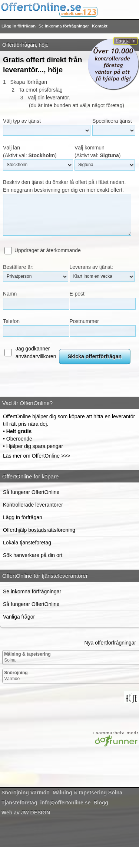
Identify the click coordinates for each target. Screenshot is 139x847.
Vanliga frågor (19, 617)
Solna (27, 657)
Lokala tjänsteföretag (27, 543)
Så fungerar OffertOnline (31, 492)
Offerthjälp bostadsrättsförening (39, 530)
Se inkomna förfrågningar (64, 26)
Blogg (100, 802)
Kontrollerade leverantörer (33, 505)
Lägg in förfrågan (18, 26)
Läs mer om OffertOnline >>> (36, 456)
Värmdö (15, 675)
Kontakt (99, 26)
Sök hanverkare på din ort (32, 555)
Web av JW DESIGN (25, 812)
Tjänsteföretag (19, 802)
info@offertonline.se (65, 802)
